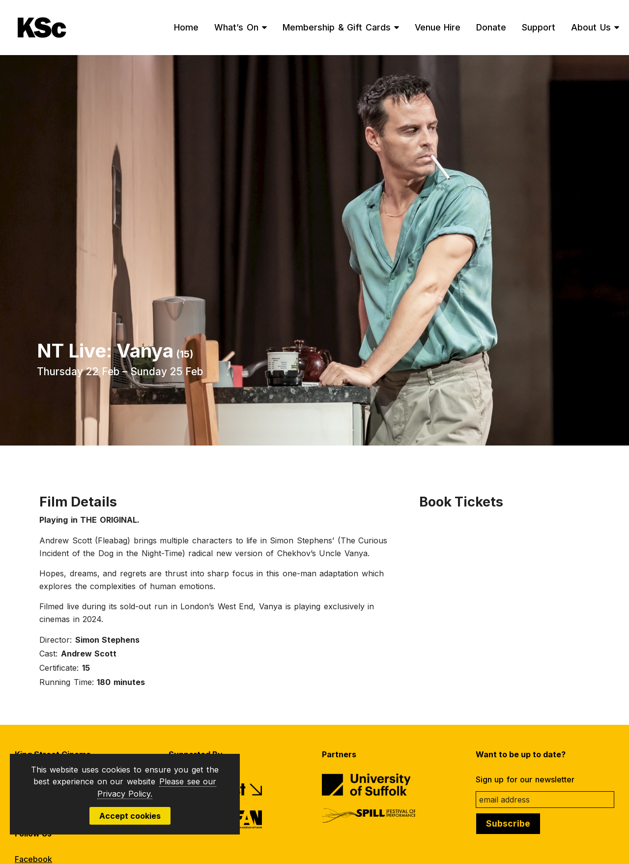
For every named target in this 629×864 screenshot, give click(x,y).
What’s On (236, 27)
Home (186, 27)
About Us (591, 27)
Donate (491, 27)
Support (538, 27)
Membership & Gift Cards (337, 27)
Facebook (33, 859)
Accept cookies (130, 816)
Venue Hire (438, 27)
